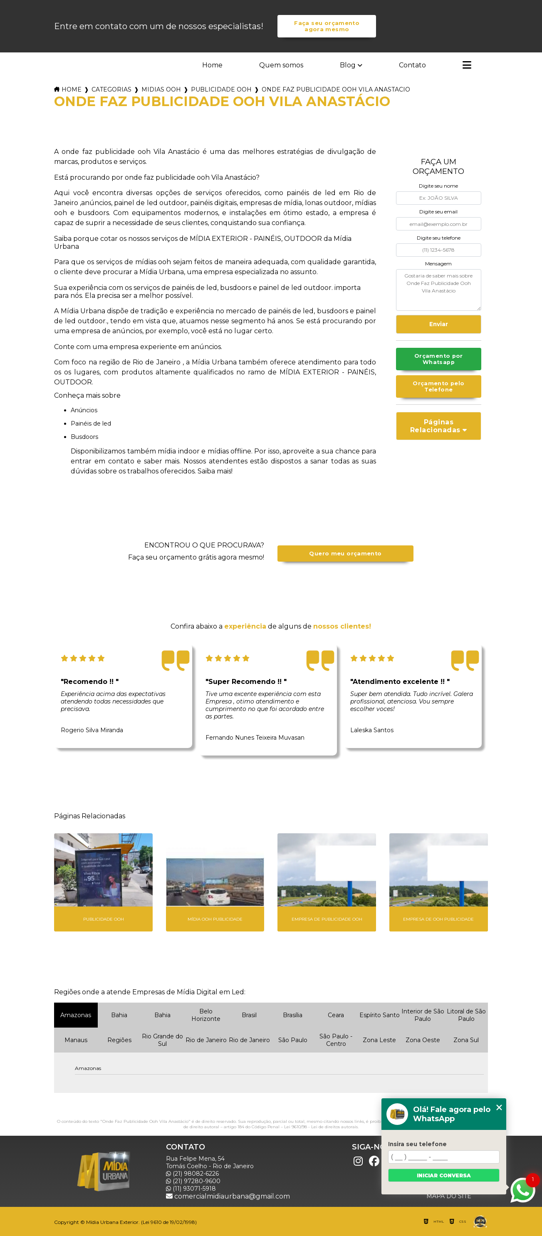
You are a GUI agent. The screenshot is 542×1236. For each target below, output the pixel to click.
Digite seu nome (438, 186)
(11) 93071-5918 (191, 1188)
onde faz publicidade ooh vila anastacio (336, 89)
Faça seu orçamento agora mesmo (326, 26)
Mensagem (438, 263)
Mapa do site (448, 1196)
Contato (412, 65)
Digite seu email (438, 211)
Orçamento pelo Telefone (438, 386)
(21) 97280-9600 (193, 1181)
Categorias (111, 89)
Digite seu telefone (438, 238)
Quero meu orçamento (345, 553)
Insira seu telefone (417, 1144)
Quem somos (281, 65)
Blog (348, 65)
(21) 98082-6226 (192, 1173)
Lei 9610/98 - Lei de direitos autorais (321, 1126)
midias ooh (161, 89)
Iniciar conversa (444, 1175)
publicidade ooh (221, 89)
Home (212, 65)
